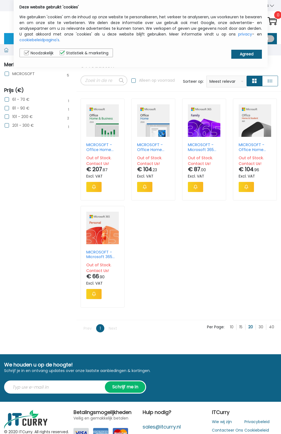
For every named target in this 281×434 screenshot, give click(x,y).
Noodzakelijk (39, 53)
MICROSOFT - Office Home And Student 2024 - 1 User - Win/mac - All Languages (151, 147)
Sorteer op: (193, 81)
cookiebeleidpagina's (39, 40)
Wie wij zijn (222, 421)
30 (261, 327)
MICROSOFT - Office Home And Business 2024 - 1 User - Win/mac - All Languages (100, 147)
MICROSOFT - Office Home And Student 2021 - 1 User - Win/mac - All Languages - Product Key (252, 147)
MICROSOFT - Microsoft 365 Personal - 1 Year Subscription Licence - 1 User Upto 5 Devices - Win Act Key (102, 254)
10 (231, 327)
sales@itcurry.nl (162, 426)
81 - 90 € (20, 108)
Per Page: (215, 327)
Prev (88, 328)
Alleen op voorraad (157, 80)
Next (113, 328)
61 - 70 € (20, 99)
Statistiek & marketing (84, 53)
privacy (245, 34)
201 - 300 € (23, 125)
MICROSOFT (23, 74)
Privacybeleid (257, 421)
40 (271, 327)
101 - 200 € (22, 116)
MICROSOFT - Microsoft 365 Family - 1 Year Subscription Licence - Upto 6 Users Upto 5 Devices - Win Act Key (204, 147)
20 (250, 327)
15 (240, 327)
